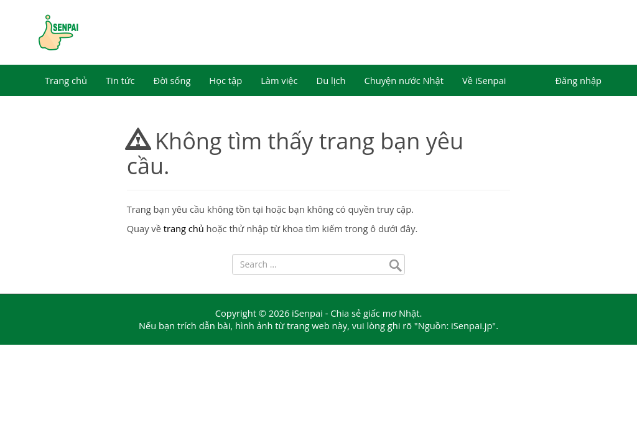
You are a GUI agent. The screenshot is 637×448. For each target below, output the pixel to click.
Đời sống (172, 80)
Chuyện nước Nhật (403, 80)
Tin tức (120, 80)
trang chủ (184, 228)
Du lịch (331, 80)
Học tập (225, 80)
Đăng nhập (578, 80)
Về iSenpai (484, 80)
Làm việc (279, 80)
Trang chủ (66, 80)
